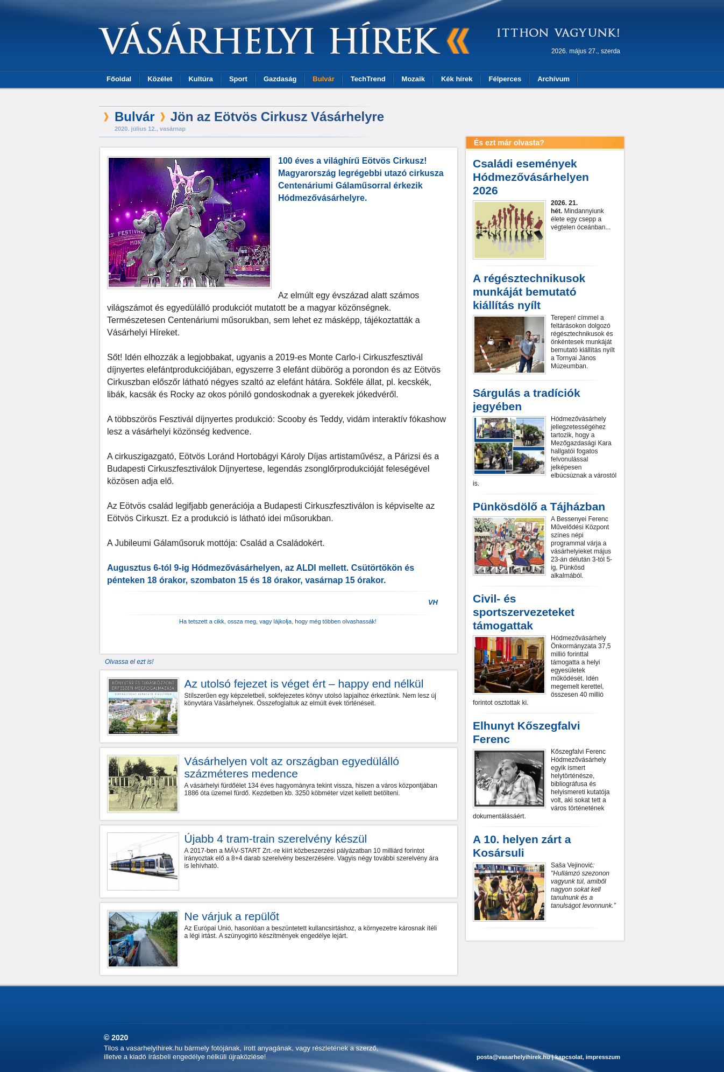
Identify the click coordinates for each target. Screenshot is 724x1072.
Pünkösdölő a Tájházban (539, 506)
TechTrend (368, 79)
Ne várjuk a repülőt (231, 916)
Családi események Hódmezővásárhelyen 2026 (531, 177)
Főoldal (119, 79)
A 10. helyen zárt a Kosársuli (522, 846)
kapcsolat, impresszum (587, 1057)
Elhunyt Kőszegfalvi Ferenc (526, 732)
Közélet (159, 79)
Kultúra (200, 79)
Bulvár (323, 79)
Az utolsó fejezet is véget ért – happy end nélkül (304, 683)
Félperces (504, 79)
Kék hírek (457, 79)
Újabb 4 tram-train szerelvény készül (275, 838)
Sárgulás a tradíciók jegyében (526, 399)
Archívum (553, 79)
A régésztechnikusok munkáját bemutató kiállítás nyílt (529, 291)
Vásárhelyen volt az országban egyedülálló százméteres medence (291, 767)
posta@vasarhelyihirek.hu (513, 1057)
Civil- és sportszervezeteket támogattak (523, 612)
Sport (238, 79)
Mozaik (413, 79)
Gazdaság (280, 79)
